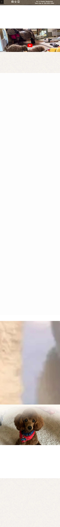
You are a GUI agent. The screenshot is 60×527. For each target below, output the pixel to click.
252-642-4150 (49, 3)
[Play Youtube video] (30, 45)
